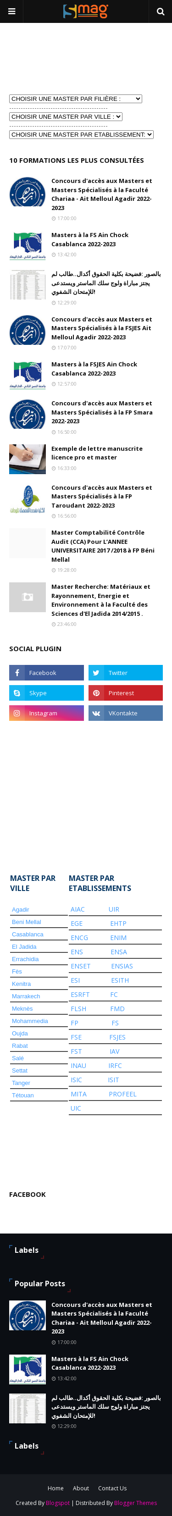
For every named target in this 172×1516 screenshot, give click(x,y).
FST (76, 1051)
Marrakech (26, 996)
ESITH (120, 980)
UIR (114, 909)
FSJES (117, 1037)
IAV (114, 1051)
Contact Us (112, 1488)
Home (56, 1488)
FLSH (78, 1008)
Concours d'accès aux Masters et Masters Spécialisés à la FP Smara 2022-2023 (102, 412)
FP (74, 1022)
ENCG (79, 937)
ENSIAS (122, 966)
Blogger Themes (135, 1503)
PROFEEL (123, 1094)
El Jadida (24, 946)
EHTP (118, 923)
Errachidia (25, 959)
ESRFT (80, 994)
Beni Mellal (26, 921)
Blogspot (58, 1503)
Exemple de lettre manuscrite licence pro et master (97, 453)
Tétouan (23, 1095)
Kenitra (21, 983)
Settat (20, 1070)
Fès (17, 971)
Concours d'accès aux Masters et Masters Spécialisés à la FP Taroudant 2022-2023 (101, 496)
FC (114, 994)
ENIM (118, 937)
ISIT (113, 1079)
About (81, 1488)
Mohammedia (30, 1021)
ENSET (81, 966)
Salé (18, 1058)
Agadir (20, 909)
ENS (77, 951)
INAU (78, 1065)
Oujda (20, 1033)
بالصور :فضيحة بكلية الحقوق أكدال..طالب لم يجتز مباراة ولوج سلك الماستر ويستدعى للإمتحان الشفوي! (106, 283)
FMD (117, 1008)
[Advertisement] (55, 57)
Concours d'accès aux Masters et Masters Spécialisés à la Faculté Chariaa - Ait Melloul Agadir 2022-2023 (101, 194)
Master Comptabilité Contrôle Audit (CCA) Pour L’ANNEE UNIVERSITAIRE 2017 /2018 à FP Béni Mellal (103, 546)
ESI (75, 980)
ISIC (76, 1079)
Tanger (21, 1082)
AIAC (78, 909)
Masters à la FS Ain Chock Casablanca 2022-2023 (89, 239)
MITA (79, 1094)
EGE (77, 923)
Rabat (20, 1045)
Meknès (22, 1008)
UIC (76, 1108)
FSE (76, 1037)
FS (115, 1022)
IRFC (115, 1065)
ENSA (119, 951)
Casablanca (28, 934)
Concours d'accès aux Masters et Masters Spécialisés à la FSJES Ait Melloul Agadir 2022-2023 (101, 328)
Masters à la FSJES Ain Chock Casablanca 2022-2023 (94, 368)
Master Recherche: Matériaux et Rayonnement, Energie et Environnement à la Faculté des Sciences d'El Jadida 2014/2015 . (100, 600)
